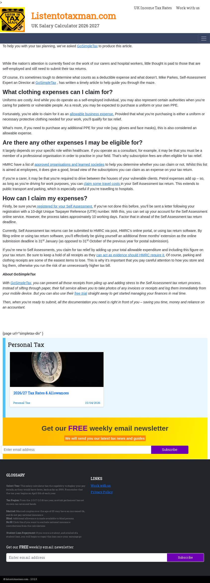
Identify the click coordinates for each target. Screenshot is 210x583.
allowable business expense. (92, 114)
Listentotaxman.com (73, 15)
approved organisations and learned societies (70, 164)
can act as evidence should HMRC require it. (130, 255)
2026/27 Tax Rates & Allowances (41, 393)
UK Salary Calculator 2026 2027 (65, 26)
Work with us (101, 485)
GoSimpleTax (87, 46)
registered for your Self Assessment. (64, 206)
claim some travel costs (102, 184)
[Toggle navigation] (204, 38)
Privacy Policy (102, 492)
